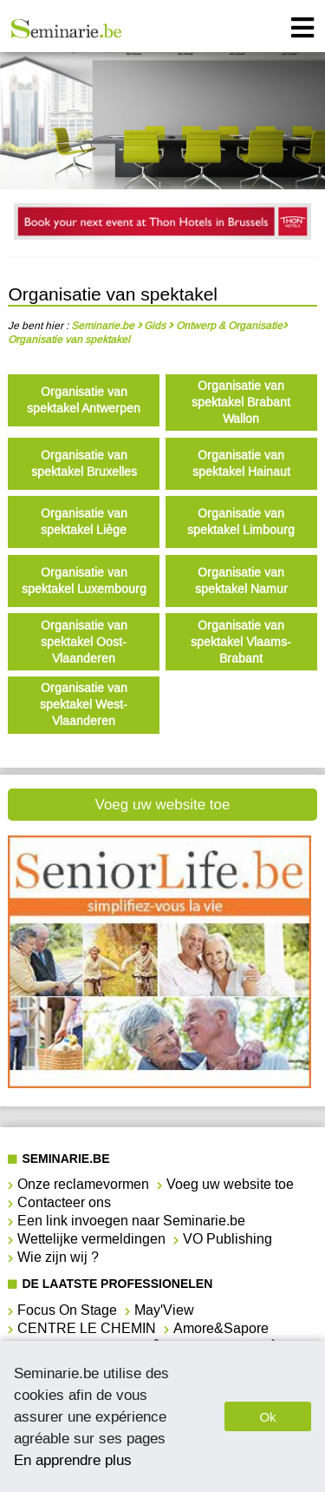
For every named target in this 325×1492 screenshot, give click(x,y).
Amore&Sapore (221, 1328)
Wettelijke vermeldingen (91, 1239)
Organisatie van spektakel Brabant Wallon (241, 402)
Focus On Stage (67, 1310)
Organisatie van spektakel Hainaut (241, 463)
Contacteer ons (64, 1202)
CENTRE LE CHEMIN (86, 1328)
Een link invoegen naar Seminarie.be (131, 1220)
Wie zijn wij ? (58, 1257)
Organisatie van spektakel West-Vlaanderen (83, 704)
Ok (267, 1416)
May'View (164, 1310)
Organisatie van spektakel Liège (84, 521)
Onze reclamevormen (83, 1184)
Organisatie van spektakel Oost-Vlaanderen (84, 642)
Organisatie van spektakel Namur (241, 580)
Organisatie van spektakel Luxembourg (84, 580)
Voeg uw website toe (163, 804)
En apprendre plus (73, 1459)
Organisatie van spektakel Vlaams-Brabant (241, 642)
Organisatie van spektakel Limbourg (241, 521)
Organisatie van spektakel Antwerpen (83, 400)
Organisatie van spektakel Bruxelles (84, 463)
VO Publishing (227, 1239)
